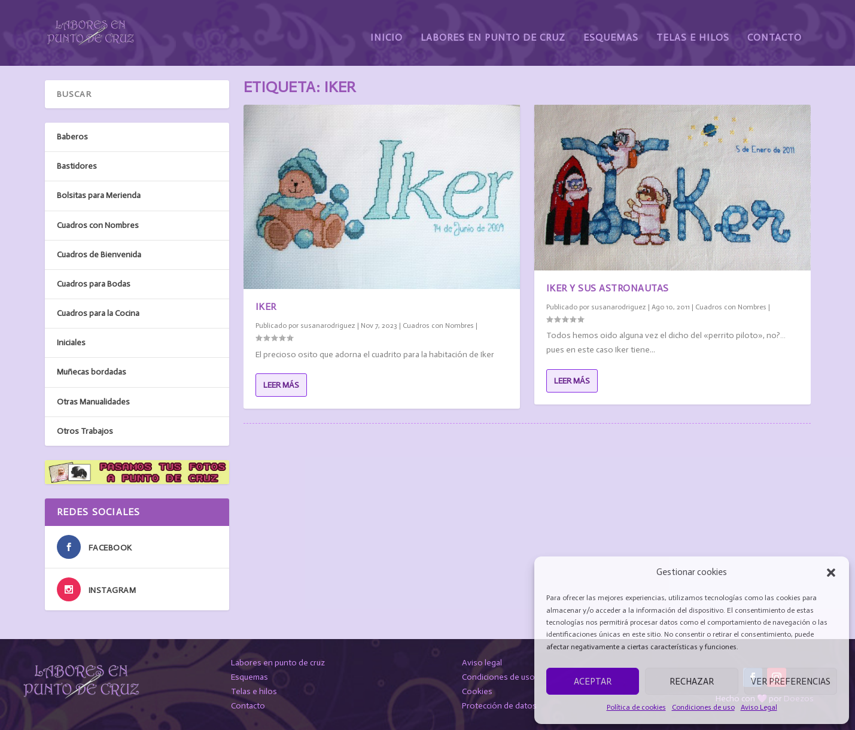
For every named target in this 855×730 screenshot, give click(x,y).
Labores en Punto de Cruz (493, 28)
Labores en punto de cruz (278, 663)
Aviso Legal (759, 707)
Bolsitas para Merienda (99, 195)
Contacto (774, 28)
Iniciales (71, 342)
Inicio (386, 28)
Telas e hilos (254, 691)
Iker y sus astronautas (607, 288)
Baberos (72, 137)
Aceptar (592, 681)
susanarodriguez (327, 325)
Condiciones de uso (703, 707)
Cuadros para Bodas (93, 284)
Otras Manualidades (93, 402)
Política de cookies (636, 707)
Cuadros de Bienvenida (99, 255)
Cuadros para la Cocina (98, 313)
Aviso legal (482, 663)
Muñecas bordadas (91, 372)
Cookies (477, 691)
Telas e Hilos (692, 28)
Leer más (281, 385)
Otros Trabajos (85, 431)
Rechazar (692, 681)
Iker (265, 306)
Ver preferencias (790, 681)
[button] (831, 573)
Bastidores (77, 166)
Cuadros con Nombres (438, 325)
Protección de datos (499, 706)
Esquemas (610, 28)
